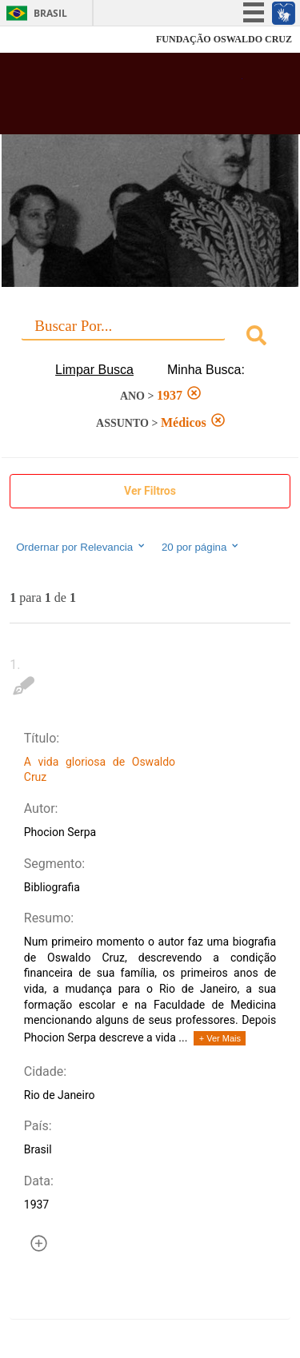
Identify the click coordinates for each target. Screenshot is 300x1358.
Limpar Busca (94, 369)
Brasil (50, 13)
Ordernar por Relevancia (81, 546)
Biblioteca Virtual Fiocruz (128, 98)
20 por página (201, 546)
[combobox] (150, 338)
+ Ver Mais (220, 1038)
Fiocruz (47, 39)
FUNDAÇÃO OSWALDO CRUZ (224, 39)
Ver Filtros (150, 490)
